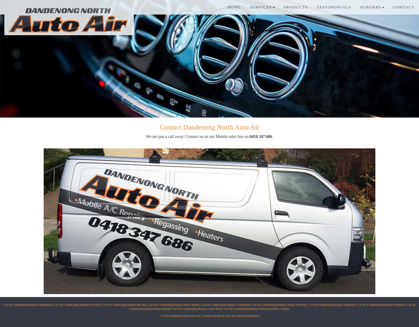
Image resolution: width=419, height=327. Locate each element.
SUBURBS (372, 7)
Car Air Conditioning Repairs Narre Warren (174, 304)
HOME (234, 7)
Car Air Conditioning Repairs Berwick (124, 304)
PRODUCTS (296, 7)
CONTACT (404, 7)
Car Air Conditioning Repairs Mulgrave (332, 304)
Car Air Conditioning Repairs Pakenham (381, 304)
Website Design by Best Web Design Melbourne (231, 315)
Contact (284, 308)
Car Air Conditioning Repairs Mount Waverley (280, 304)
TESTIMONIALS (334, 7)
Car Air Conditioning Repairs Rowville (77, 304)
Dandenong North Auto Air (185, 315)
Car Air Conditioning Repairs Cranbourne (226, 304)
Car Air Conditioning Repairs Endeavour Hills (251, 308)
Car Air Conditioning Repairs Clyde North (197, 308)
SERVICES (262, 7)
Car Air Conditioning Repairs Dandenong (27, 304)
